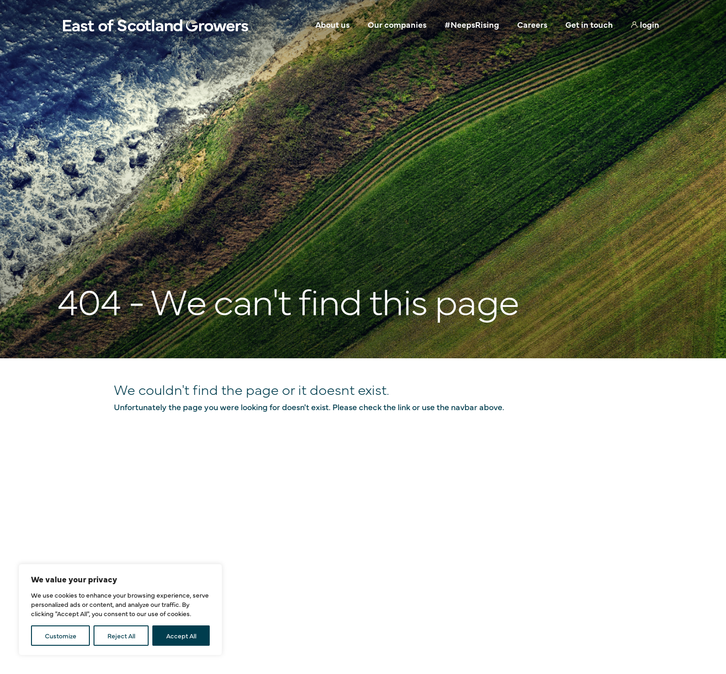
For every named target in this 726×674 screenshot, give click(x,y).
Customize (60, 635)
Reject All (121, 635)
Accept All (181, 635)
